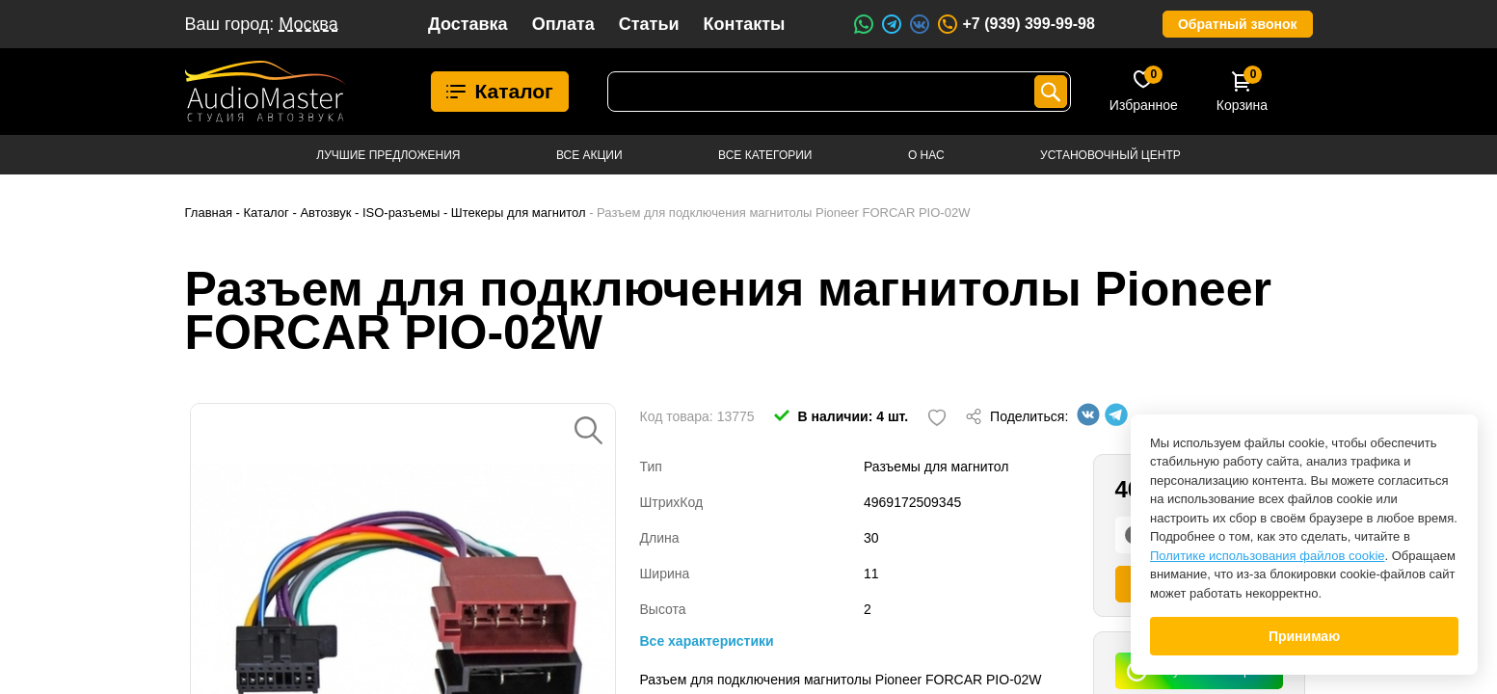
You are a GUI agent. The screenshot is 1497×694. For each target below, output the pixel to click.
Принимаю (1304, 636)
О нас (926, 155)
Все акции (589, 155)
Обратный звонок (1237, 24)
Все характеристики (707, 641)
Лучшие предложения (388, 155)
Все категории (765, 155)
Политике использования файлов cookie (1267, 555)
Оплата (563, 24)
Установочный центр (1110, 155)
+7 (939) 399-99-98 (1015, 24)
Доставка (468, 24)
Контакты (745, 24)
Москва (308, 24)
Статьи (649, 24)
